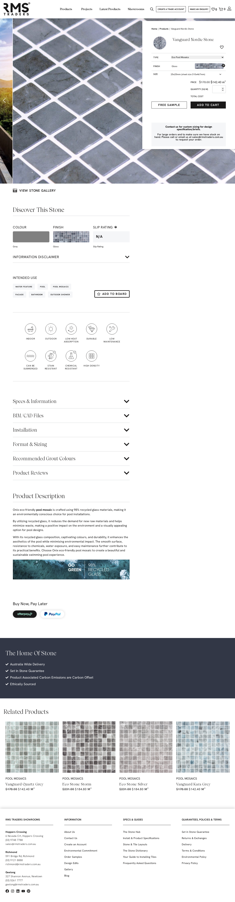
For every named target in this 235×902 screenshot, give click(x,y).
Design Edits (71, 863)
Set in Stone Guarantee (195, 832)
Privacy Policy (190, 863)
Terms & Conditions (193, 850)
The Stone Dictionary (135, 850)
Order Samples (73, 856)
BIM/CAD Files (28, 415)
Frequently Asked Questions (139, 863)
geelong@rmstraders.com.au (22, 884)
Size (155, 74)
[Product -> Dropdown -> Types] (197, 57)
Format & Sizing (30, 444)
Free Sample (169, 105)
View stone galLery (37, 190)
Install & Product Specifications (141, 838)
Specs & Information (34, 401)
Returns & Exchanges (194, 838)
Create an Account (75, 844)
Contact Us (70, 838)
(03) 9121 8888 (14, 860)
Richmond (11, 852)
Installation (25, 430)
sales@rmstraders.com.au (21, 844)
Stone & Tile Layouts (135, 844)
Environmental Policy (194, 856)
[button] (4, 100)
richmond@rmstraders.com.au (23, 864)
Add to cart (208, 105)
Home (154, 28)
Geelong (10, 872)
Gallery (68, 869)
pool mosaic (44, 510)
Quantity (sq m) (199, 89)
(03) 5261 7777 (14, 880)
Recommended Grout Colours (44, 458)
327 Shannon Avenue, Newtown (24, 876)
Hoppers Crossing (16, 832)
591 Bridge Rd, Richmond (20, 856)
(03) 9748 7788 (14, 840)
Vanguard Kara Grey (193, 784)
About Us (69, 832)
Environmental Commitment (80, 850)
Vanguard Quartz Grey (25, 784)
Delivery (186, 844)
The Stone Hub (131, 832)
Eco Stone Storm (76, 784)
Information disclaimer (36, 257)
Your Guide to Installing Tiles (139, 856)
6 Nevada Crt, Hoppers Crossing (24, 836)
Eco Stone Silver (133, 784)
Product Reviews (30, 473)
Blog (66, 875)
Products (164, 28)
